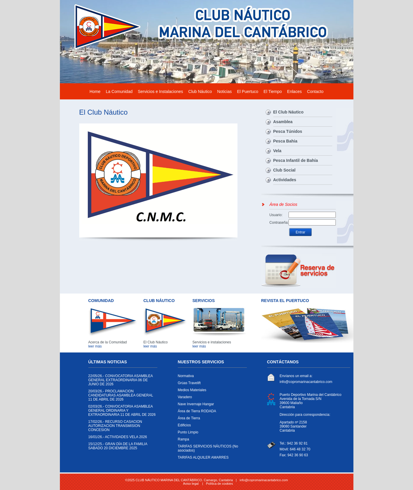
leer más (95, 346)
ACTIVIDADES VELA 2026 (121, 438)
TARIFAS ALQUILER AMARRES (211, 458)
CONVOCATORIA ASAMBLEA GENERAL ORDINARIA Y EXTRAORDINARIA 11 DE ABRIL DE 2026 (122, 412)
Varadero (211, 398)
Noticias (224, 91)
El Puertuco (247, 91)
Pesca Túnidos (287, 131)
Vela (277, 150)
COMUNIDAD (101, 300)
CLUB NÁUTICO (159, 300)
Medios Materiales (211, 391)
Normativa (211, 377)
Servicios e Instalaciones (160, 91)
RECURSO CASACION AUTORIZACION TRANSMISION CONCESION (121, 427)
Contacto (315, 91)
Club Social (284, 170)
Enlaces (294, 91)
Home (95, 91)
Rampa (211, 440)
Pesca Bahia (285, 141)
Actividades (284, 179)
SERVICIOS (204, 300)
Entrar (300, 232)
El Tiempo (273, 91)
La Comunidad (119, 91)
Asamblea (283, 121)
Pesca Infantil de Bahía (295, 160)
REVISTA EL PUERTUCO (285, 300)
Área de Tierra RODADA (211, 412)
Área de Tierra (211, 419)
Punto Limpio (211, 433)
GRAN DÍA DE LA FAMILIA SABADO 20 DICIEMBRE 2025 (121, 447)
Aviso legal (191, 483)
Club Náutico (200, 91)
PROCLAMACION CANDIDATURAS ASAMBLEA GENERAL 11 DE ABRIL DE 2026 (121, 396)
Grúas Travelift (211, 384)
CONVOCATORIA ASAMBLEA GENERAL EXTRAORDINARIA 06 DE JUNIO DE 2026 (121, 381)
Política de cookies (219, 483)
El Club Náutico (288, 112)
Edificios (211, 426)
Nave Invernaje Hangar (211, 405)
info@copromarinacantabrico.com (306, 382)
